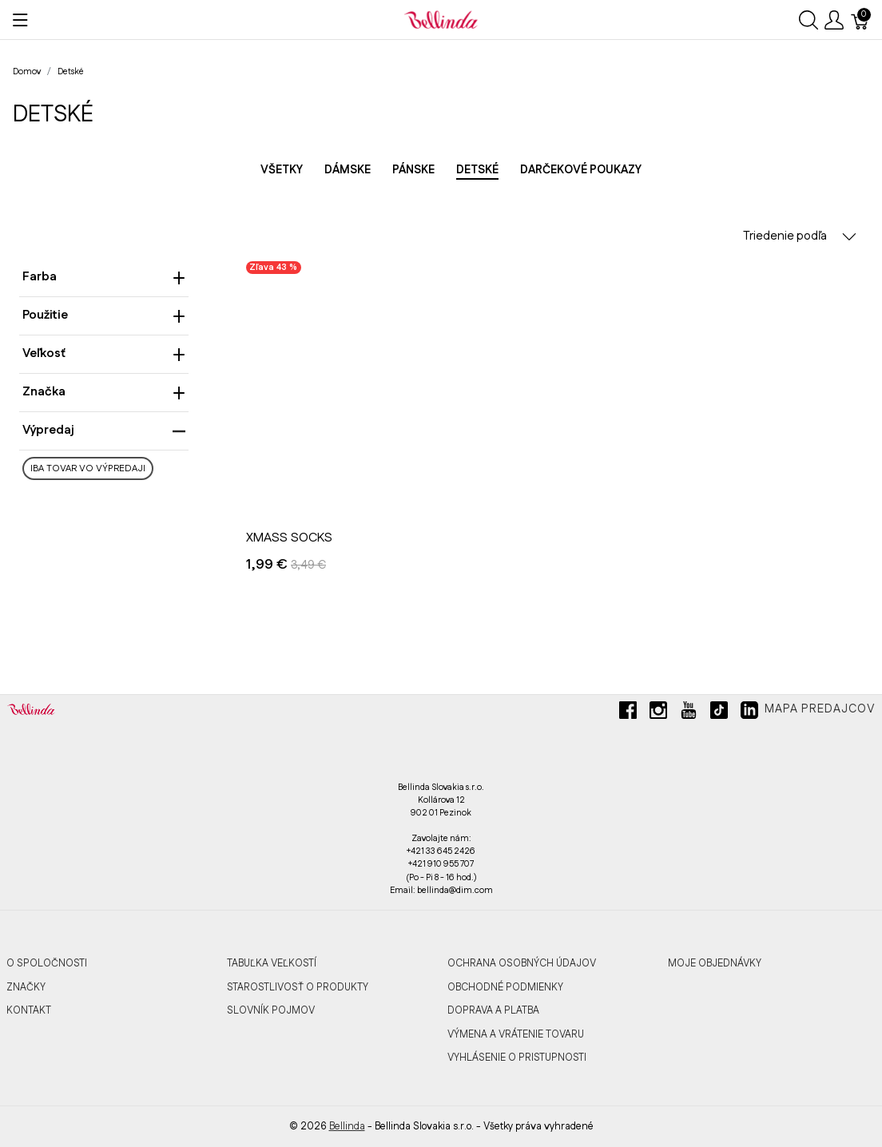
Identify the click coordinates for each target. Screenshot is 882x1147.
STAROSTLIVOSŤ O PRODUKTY (297, 987)
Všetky (281, 170)
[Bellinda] (441, 19)
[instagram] (658, 716)
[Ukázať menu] (20, 20)
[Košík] (860, 20)
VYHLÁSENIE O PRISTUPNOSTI (516, 1057)
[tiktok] (719, 716)
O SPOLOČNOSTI (46, 963)
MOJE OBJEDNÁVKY (714, 963)
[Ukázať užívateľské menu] (834, 20)
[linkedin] (749, 716)
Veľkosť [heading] (103, 353)
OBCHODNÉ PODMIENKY (505, 987)
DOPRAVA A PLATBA (493, 1010)
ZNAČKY (26, 987)
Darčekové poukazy (581, 170)
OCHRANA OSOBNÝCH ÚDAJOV (521, 963)
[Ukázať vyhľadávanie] (808, 20)
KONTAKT (28, 1010)
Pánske (413, 170)
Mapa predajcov (820, 709)
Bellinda (347, 1126)
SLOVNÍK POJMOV (271, 1010)
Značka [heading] (103, 391)
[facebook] (628, 716)
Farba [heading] (103, 276)
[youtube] (688, 716)
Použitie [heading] (103, 315)
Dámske (347, 170)
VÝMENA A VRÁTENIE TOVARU (515, 1034)
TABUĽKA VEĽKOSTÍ (271, 963)
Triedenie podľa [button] (799, 236)
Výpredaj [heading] (103, 430)
